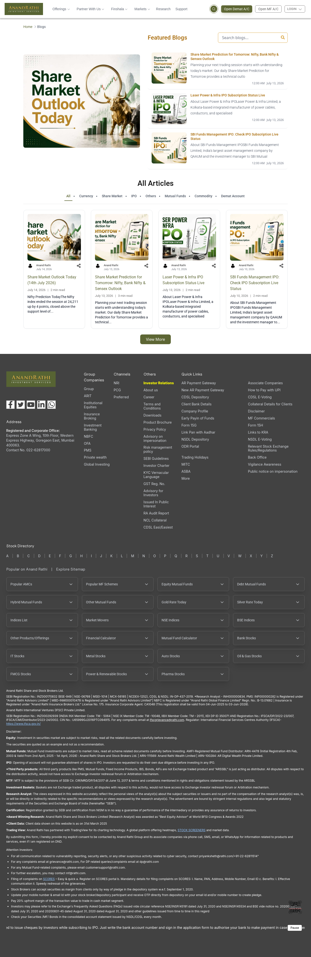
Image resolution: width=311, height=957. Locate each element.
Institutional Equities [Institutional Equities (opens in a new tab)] (93, 405)
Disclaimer (256, 411)
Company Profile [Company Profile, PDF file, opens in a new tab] (194, 411)
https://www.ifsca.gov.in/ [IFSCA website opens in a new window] (23, 724)
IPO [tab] (134, 196)
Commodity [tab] (203, 196)
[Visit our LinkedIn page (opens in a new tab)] (41, 405)
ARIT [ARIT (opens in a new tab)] (87, 396)
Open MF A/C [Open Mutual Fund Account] (268, 9)
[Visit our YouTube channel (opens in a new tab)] (31, 405)
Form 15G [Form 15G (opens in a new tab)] (189, 425)
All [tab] (68, 196)
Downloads (153, 415)
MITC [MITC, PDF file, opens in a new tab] (185, 464)
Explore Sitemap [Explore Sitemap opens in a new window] (70, 569)
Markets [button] (142, 9)
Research (163, 9)
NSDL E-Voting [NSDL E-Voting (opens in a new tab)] (260, 439)
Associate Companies (265, 383)
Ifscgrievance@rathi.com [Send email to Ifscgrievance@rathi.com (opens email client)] (167, 720)
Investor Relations (159, 383)
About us (151, 390)
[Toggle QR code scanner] (295, 907)
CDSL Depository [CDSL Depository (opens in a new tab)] (195, 397)
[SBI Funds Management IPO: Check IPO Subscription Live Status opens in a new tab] (218, 148)
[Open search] (213, 9)
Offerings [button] (61, 9)
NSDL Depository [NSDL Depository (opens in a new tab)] (195, 439)
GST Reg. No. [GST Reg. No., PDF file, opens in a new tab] (154, 484)
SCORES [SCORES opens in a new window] (49, 879)
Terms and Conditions (152, 406)
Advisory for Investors (153, 493)
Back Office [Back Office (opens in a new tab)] (257, 457)
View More (155, 339)
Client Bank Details (196, 404)
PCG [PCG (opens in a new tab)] (117, 390)
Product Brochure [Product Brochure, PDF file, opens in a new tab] (158, 422)
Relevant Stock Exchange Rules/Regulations (268, 448)
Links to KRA (258, 432)
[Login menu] (295, 9)
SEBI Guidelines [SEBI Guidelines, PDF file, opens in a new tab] (156, 458)
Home (27, 27)
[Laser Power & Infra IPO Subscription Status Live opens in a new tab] (218, 108)
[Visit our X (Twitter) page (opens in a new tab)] (21, 405)
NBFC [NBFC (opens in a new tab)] (88, 436)
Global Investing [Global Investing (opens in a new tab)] (97, 464)
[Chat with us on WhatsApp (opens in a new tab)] (51, 405)
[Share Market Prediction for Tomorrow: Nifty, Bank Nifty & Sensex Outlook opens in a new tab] (218, 69)
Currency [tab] (86, 196)
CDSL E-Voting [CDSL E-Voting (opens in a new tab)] (260, 397)
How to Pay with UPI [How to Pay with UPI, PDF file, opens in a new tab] (264, 390)
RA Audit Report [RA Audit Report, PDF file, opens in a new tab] (156, 513)
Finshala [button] (119, 9)
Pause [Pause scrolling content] (295, 928)
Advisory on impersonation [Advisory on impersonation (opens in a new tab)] (155, 438)
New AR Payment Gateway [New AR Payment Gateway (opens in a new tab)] (202, 390)
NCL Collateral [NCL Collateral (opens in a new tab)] (155, 520)
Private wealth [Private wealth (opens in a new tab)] (95, 457)
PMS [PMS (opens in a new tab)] (87, 450)
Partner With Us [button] (90, 9)
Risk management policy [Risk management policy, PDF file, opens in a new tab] (158, 449)
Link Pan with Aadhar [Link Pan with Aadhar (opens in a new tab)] (198, 432)
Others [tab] (151, 196)
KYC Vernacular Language (156, 474)
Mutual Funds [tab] (175, 196)
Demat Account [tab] (233, 196)
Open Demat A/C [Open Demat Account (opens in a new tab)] (238, 9)
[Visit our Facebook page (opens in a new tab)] (10, 405)
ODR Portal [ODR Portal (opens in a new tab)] (190, 446)
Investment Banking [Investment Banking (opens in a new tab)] (93, 427)
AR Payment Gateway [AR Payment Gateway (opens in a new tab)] (198, 383)
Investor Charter (157, 465)
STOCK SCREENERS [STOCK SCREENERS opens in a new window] (192, 830)
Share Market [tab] (112, 196)
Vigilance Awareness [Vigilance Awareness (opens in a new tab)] (264, 464)
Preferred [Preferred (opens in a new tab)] (121, 397)
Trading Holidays (194, 457)
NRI (116, 383)
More (185, 478)
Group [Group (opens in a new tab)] (89, 389)
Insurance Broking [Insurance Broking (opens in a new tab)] (92, 416)
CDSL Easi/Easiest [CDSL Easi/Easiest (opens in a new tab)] (158, 527)
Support (181, 9)
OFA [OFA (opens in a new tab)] (87, 443)
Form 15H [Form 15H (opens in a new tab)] (255, 425)
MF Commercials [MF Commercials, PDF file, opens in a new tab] (261, 418)
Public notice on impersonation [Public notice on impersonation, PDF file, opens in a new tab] (273, 471)
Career (149, 397)
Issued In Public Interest (156, 504)
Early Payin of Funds (197, 418)
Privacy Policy (155, 429)
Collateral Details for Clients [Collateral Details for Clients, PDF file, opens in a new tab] (270, 404)
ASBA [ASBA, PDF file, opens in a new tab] (185, 471)
